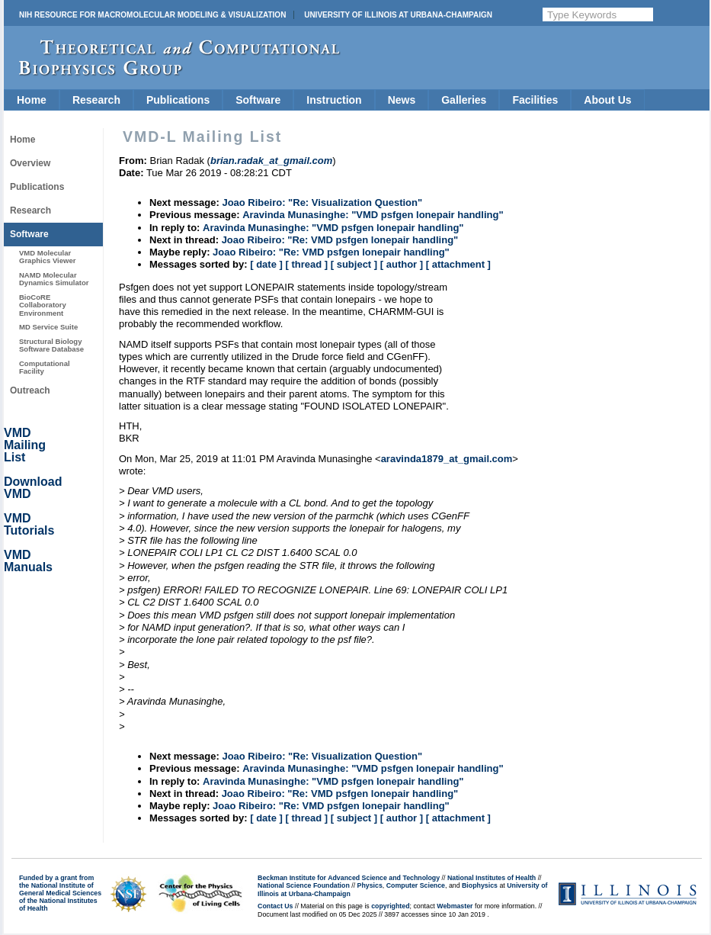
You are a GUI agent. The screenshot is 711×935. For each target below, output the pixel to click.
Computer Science (415, 885)
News (402, 100)
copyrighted (390, 906)
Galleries (463, 100)
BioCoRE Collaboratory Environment (42, 305)
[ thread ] (306, 264)
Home (31, 100)
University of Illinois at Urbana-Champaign (398, 15)
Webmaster (454, 906)
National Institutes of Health (491, 878)
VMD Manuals (28, 561)
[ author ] (401, 264)
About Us (607, 100)
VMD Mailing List (25, 445)
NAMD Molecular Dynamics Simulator (54, 279)
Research (96, 100)
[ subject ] (354, 264)
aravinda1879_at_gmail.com (447, 458)
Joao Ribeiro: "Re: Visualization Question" (322, 202)
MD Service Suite (48, 327)
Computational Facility (44, 367)
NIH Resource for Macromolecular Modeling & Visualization (152, 15)
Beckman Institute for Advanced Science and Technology (349, 878)
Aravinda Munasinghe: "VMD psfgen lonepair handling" (372, 214)
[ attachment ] (458, 264)
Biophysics (480, 885)
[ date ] (266, 264)
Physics (370, 885)
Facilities (535, 100)
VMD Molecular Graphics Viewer (47, 257)
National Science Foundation (304, 885)
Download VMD (33, 487)
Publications (178, 100)
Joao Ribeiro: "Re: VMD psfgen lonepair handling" (340, 240)
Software (257, 100)
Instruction (333, 100)
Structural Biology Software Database (51, 345)
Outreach (30, 390)
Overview (30, 163)
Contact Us (275, 906)
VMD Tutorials (29, 524)
